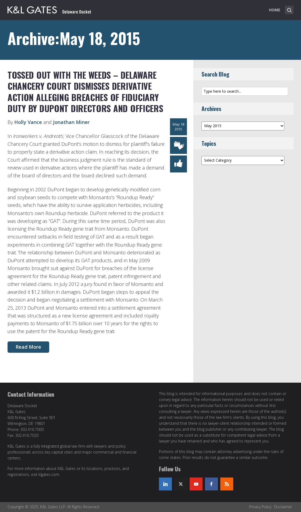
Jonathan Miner (71, 122)
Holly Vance (28, 122)
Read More (28, 347)
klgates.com (48, 474)
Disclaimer (283, 506)
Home (274, 9)
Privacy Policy (260, 506)
